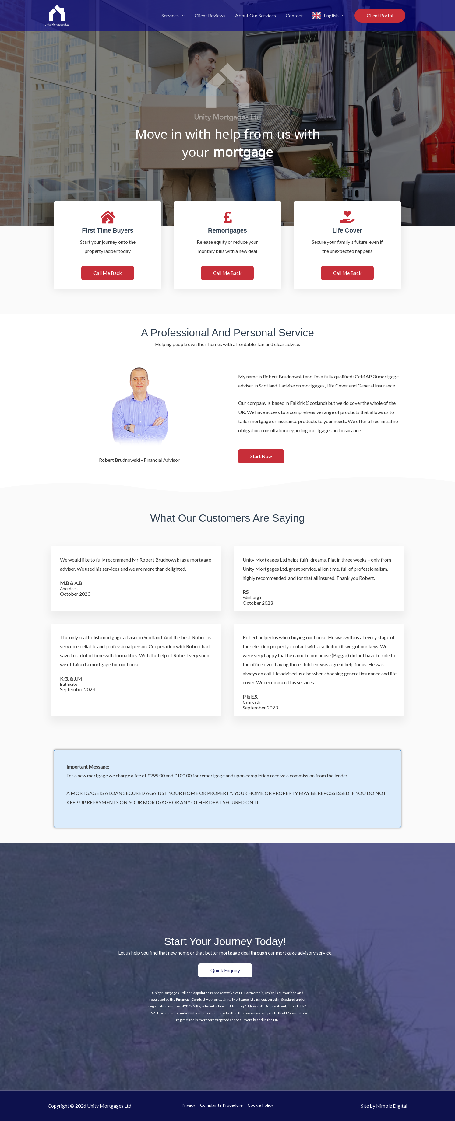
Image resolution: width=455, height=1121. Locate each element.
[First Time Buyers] (107, 217)
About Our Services (255, 15)
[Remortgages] (227, 217)
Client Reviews (210, 15)
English (331, 15)
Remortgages (227, 230)
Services (170, 15)
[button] (379, 16)
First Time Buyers (107, 230)
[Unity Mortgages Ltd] (57, 15)
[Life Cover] (347, 217)
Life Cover (347, 230)
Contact (294, 15)
